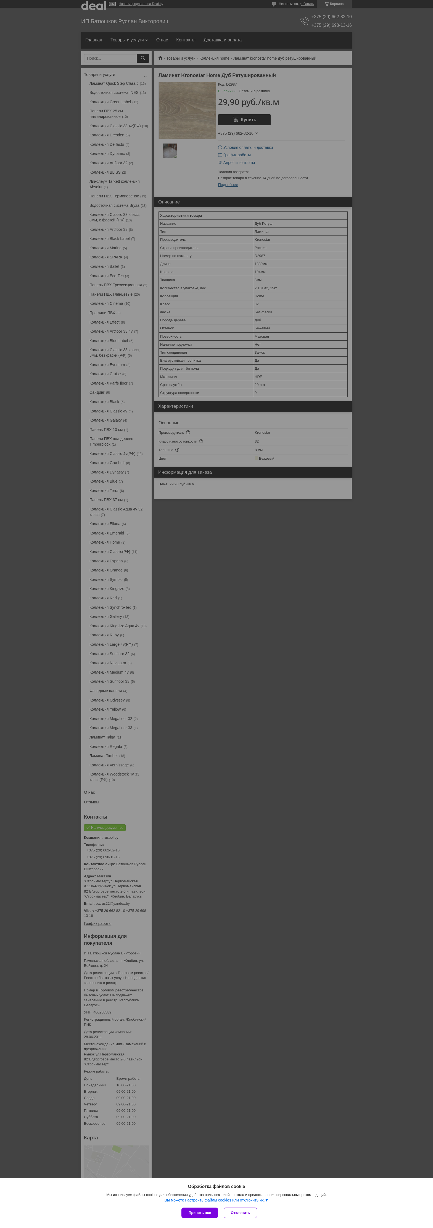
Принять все (200, 1213)
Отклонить (240, 1213)
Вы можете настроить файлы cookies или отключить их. (214, 1200)
